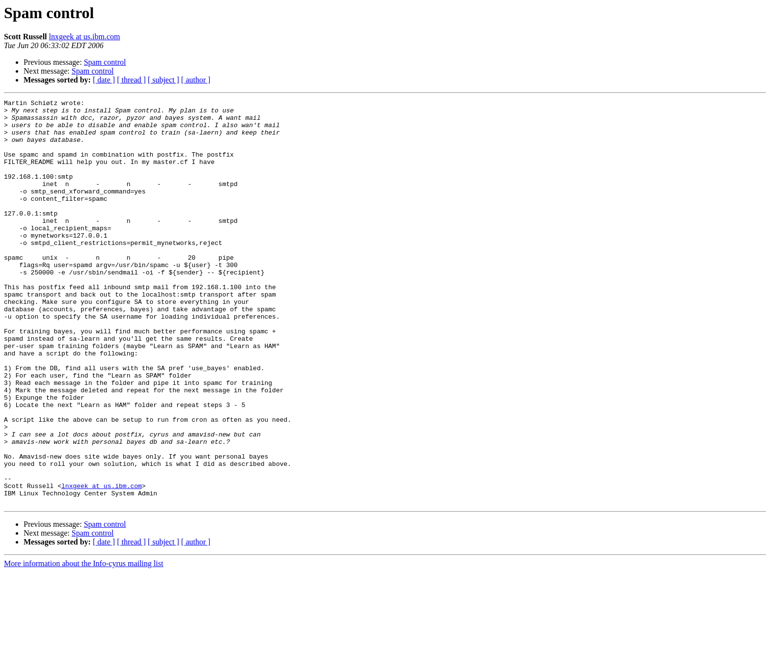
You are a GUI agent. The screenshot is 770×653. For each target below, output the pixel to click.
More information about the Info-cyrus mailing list (83, 644)
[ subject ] (163, 80)
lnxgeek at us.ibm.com (84, 36)
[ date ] (104, 80)
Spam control (105, 62)
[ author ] (196, 80)
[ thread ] (131, 80)
